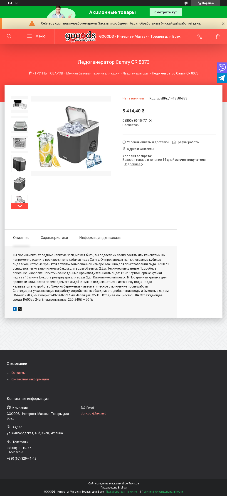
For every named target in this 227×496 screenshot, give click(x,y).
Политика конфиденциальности (162, 491)
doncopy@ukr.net (93, 413)
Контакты (18, 373)
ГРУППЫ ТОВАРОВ (49, 73)
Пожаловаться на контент (123, 491)
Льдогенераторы (135, 73)
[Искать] (9, 36)
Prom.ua (133, 483)
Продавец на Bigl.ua (114, 487)
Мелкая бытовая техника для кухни (92, 73)
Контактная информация (30, 379)
